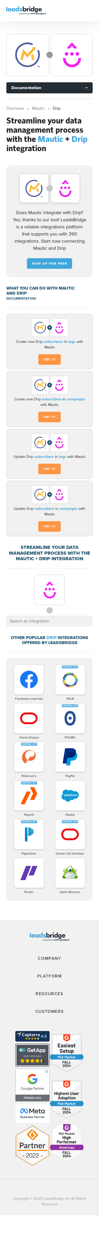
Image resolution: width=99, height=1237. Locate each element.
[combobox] (49, 621)
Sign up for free (49, 263)
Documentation (26, 88)
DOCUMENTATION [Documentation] (21, 298)
